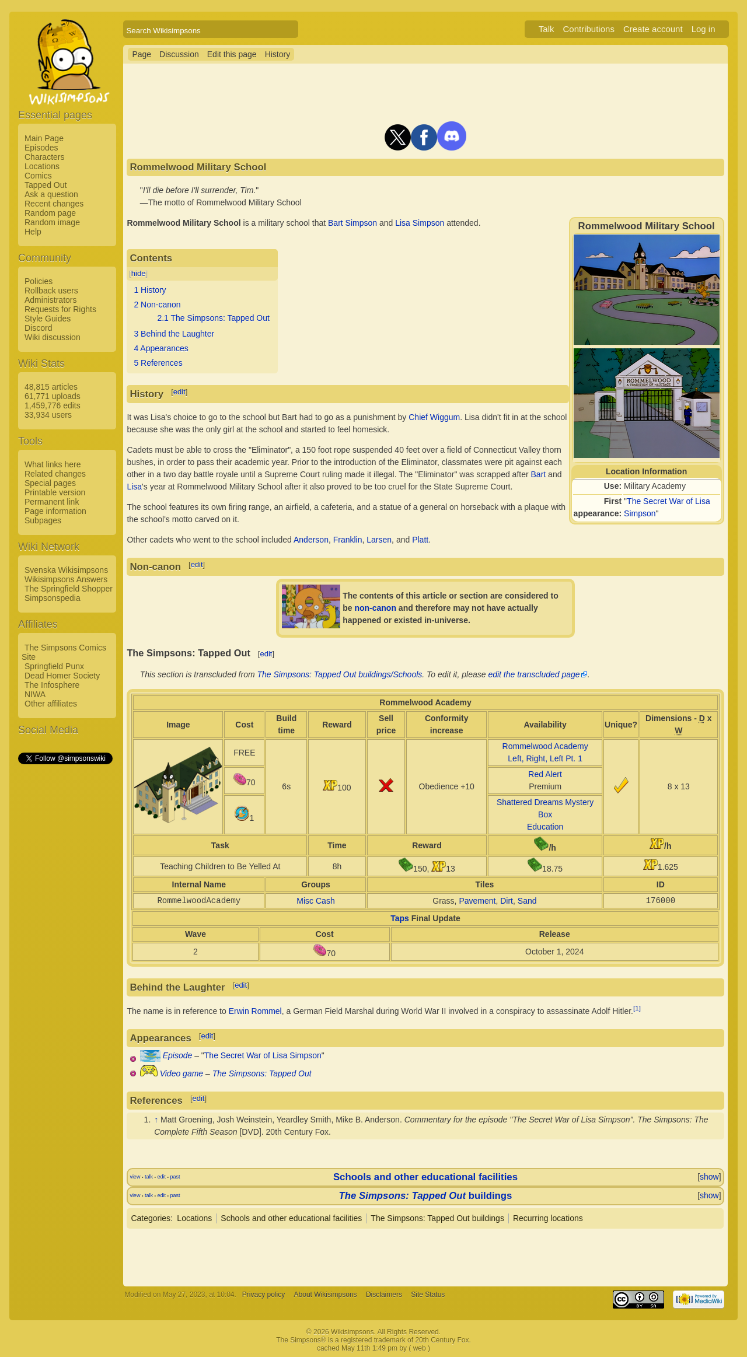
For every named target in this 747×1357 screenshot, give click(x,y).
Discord (38, 328)
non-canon (375, 608)
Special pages (50, 483)
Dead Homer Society (62, 675)
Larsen (379, 539)
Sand (527, 900)
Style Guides (48, 318)
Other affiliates (51, 703)
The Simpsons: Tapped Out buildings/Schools (340, 674)
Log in (703, 29)
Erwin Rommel (255, 1011)
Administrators (50, 300)
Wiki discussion (53, 337)
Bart (538, 474)
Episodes (41, 147)
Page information (55, 511)
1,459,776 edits (53, 405)
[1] (637, 1008)
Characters (44, 157)
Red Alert (545, 774)
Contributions (589, 29)
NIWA (35, 694)
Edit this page (232, 54)
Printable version (55, 492)
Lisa (134, 486)
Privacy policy (263, 1294)
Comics (38, 175)
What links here (53, 464)
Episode (178, 1055)
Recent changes (54, 203)
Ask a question (51, 194)
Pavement (477, 900)
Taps (399, 918)
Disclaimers (384, 1294)
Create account (653, 29)
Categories (150, 1218)
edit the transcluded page (534, 674)
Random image (52, 222)
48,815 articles (51, 386)
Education (545, 826)
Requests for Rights (60, 309)
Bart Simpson (352, 223)
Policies (39, 281)
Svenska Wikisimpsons (66, 570)
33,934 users (48, 414)
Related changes (55, 473)
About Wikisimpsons (325, 1294)
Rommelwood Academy (545, 746)
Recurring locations (548, 1218)
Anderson (311, 539)
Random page (50, 213)
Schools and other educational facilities (425, 1177)
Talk (546, 29)
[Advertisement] (64, 941)
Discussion (179, 54)
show (709, 1176)
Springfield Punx (54, 666)
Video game (181, 1073)
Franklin (347, 539)
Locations (42, 166)
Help (33, 231)
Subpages (43, 520)
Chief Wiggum (434, 417)
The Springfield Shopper (69, 588)
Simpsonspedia (53, 598)
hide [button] (138, 273)
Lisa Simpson (419, 223)
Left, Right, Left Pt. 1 (545, 758)
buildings (425, 1195)
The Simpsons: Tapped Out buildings (437, 1218)
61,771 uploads (53, 396)
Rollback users (51, 290)
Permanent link (52, 501)
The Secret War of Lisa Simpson (263, 1055)
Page (141, 54)
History (278, 54)
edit (179, 391)
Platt (420, 539)
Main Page (44, 138)
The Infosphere (52, 685)
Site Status (428, 1294)
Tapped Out (46, 185)
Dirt (506, 900)
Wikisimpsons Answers (66, 579)
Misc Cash (315, 900)
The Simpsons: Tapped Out (262, 1073)
